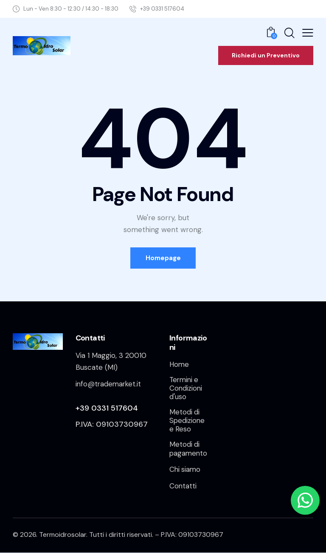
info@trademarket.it (109, 384)
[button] (307, 33)
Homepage (163, 258)
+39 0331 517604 (107, 408)
